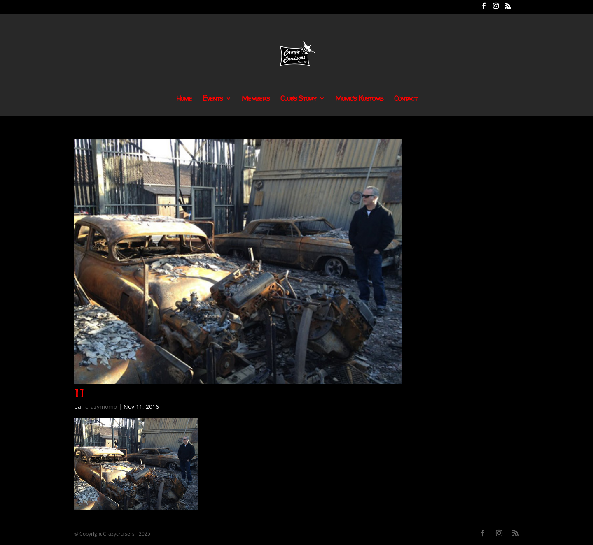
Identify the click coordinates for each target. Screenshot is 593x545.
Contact (405, 99)
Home (184, 99)
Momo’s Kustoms (359, 99)
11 (79, 392)
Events (213, 99)
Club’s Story (298, 99)
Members (256, 99)
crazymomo (101, 406)
